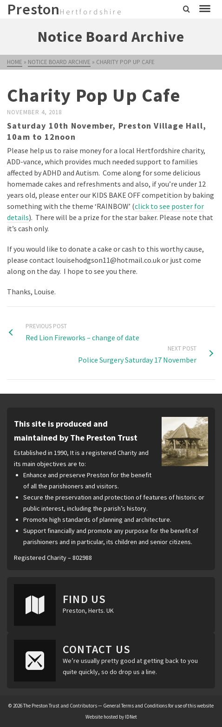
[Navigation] (205, 9)
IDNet (131, 717)
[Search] (186, 9)
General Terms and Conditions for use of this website (158, 705)
